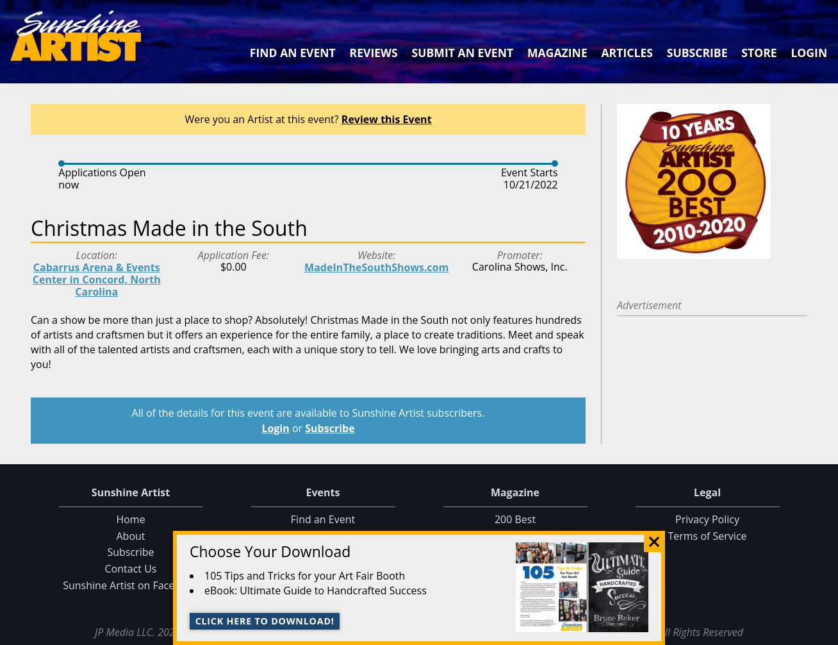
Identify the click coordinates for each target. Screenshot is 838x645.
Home (130, 519)
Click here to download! (264, 621)
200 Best (515, 519)
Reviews (374, 52)
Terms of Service (707, 536)
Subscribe (697, 52)
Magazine (557, 52)
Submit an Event (463, 52)
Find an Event (293, 52)
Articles (626, 52)
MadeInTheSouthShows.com (376, 267)
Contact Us (131, 569)
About (130, 536)
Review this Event (386, 119)
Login (809, 52)
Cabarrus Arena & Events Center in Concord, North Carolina (97, 279)
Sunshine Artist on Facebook (131, 585)
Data (823, 633)
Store (758, 52)
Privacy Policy (707, 519)
